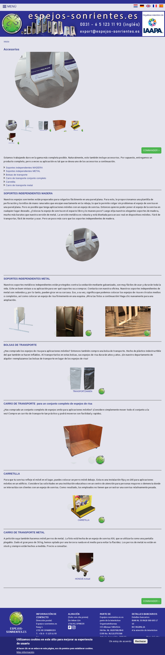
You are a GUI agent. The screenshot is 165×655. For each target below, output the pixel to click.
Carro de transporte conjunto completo (26, 178)
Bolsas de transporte (16, 174)
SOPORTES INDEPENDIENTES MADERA (28, 193)
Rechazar (140, 642)
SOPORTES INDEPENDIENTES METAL (27, 278)
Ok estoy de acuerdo (120, 642)
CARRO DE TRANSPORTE (20, 403)
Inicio (6, 41)
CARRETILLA (12, 473)
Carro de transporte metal (19, 185)
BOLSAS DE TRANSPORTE (20, 344)
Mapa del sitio (153, 637)
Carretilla (10, 181)
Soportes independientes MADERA (24, 167)
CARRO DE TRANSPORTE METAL (24, 532)
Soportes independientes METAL (23, 171)
